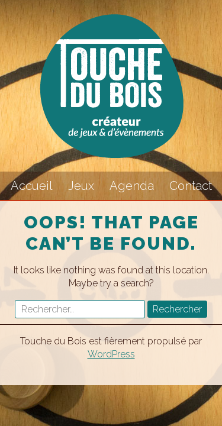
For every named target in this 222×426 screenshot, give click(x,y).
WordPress (111, 354)
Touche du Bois (111, 86)
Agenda (132, 186)
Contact (190, 186)
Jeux (81, 186)
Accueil (32, 186)
